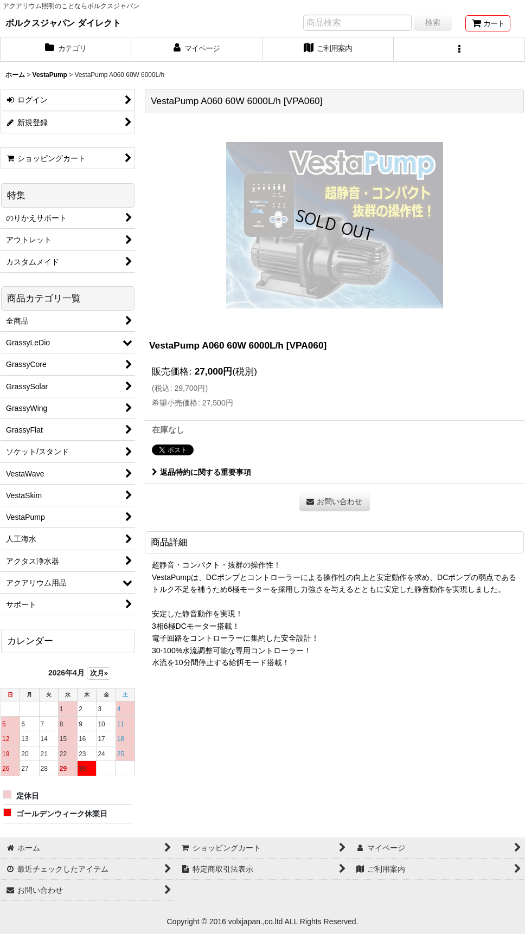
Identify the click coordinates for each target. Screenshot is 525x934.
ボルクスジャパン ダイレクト (63, 23)
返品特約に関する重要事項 (201, 472)
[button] (459, 49)
